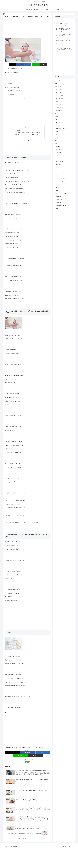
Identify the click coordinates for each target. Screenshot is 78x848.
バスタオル (20, 747)
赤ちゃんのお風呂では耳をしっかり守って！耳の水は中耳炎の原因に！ (28, 132)
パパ (33, 747)
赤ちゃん (29, 747)
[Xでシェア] (12, 64)
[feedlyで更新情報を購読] (26, 762)
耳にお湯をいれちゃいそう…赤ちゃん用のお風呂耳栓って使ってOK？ (28, 134)
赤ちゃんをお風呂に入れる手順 (20, 130)
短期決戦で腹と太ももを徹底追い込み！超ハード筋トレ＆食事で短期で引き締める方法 (64, 42)
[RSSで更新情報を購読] (29, 762)
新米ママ (40, 747)
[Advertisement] (28, 28)
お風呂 (24, 747)
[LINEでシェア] (35, 64)
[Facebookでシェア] (20, 64)
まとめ (15, 136)
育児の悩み (7, 747)
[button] (43, 64)
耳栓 (12, 747)
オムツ (36, 747)
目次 (26, 128)
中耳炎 (15, 747)
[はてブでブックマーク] (27, 64)
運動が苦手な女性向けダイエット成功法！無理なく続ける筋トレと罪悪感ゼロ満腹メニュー (64, 50)
